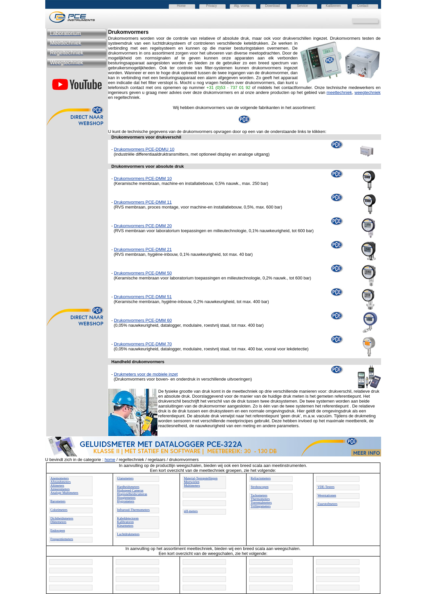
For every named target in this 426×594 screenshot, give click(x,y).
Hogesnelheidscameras (132, 494)
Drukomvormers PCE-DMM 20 (143, 225)
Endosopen (58, 530)
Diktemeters (59, 522)
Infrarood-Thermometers (133, 510)
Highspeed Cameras (130, 490)
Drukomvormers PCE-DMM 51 (143, 296)
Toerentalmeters (261, 502)
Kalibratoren (125, 522)
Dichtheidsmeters (62, 518)
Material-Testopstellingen (201, 478)
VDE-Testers (326, 487)
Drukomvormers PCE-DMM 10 (143, 178)
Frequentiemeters (62, 539)
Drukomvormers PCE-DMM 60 (143, 320)
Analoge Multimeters (64, 493)
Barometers (58, 501)
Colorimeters (59, 510)
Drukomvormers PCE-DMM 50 (143, 273)
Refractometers (261, 478)
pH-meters (191, 511)
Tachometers (259, 495)
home (110, 459)
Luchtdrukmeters (128, 534)
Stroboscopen (259, 487)
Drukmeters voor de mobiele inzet (145, 374)
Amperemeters (60, 489)
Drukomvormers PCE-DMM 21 (143, 249)
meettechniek (339, 92)
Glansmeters (125, 478)
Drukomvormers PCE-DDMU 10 (144, 149)
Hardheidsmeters (128, 487)
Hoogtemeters (126, 497)
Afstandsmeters (61, 482)
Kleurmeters (125, 525)
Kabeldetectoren (128, 518)
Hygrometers (125, 501)
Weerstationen (326, 495)
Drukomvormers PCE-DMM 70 (143, 343)
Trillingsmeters (261, 506)
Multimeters (192, 485)
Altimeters (57, 485)
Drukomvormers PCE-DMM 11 (143, 202)
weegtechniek (368, 92)
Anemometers (60, 478)
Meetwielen (191, 482)
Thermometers (260, 499)
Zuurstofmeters (327, 504)
